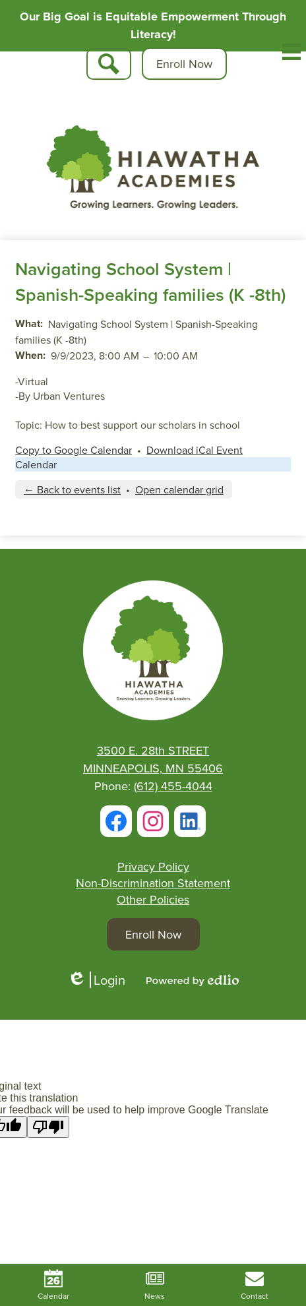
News (154, 1285)
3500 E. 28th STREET (153, 750)
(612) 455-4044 (173, 786)
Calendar (36, 464)
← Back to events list (72, 489)
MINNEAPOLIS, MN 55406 (153, 768)
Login (96, 980)
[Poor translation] (48, 1127)
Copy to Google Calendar (73, 450)
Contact (254, 1285)
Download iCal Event (194, 450)
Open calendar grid (179, 489)
